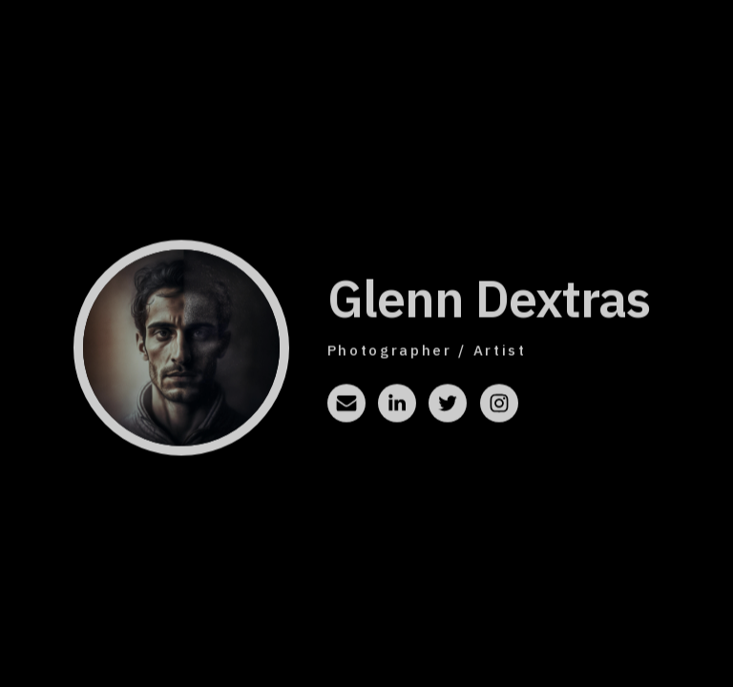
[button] (346, 404)
